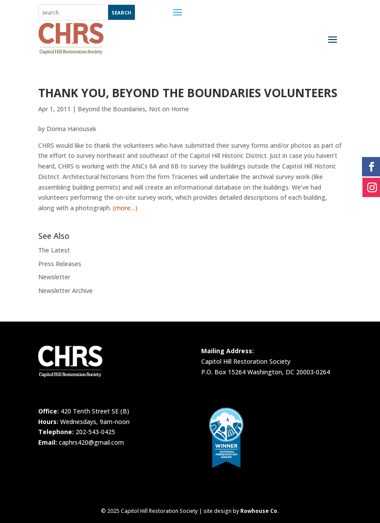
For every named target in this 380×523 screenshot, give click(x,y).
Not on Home (169, 109)
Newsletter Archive (65, 290)
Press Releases (59, 264)
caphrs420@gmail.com (91, 442)
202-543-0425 (95, 432)
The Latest (54, 250)
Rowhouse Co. (259, 511)
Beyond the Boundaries (111, 109)
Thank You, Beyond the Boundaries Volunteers (187, 93)
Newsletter (54, 277)
